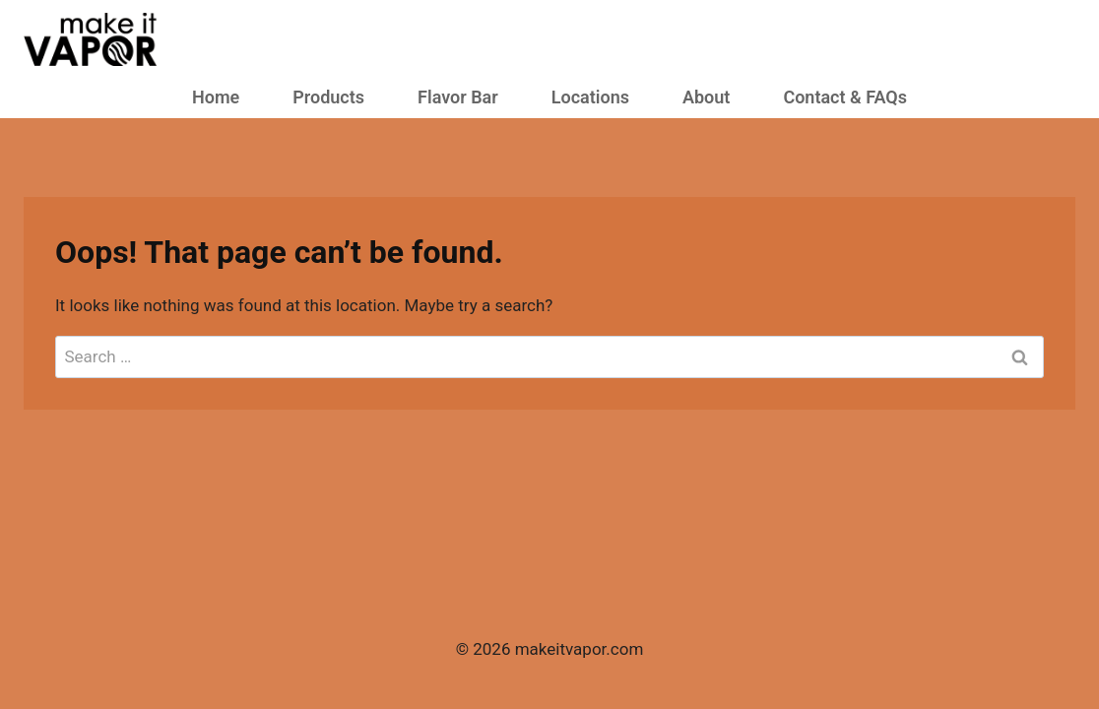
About (706, 97)
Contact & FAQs (845, 97)
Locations (590, 97)
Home (215, 97)
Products (328, 97)
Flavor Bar (458, 97)
